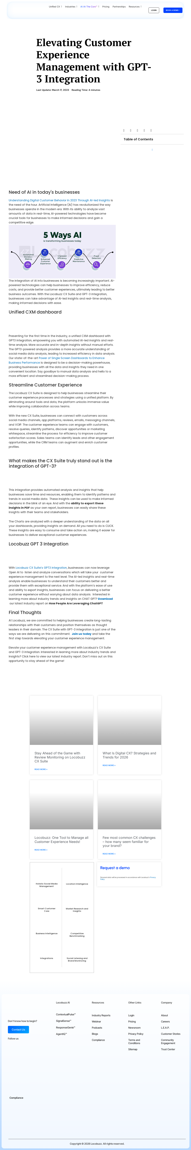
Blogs (95, 1033)
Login (131, 1015)
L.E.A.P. (165, 1027)
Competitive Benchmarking (77, 934)
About (164, 1015)
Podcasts (97, 1027)
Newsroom (134, 1027)
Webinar (96, 1021)
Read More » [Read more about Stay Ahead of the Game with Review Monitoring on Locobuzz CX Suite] (41, 769)
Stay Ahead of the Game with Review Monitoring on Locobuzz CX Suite (60, 757)
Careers (165, 1021)
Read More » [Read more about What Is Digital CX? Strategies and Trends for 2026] (109, 765)
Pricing (132, 1021)
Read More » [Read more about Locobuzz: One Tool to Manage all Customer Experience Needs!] (41, 850)
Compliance (98, 1040)
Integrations (46, 958)
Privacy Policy (135, 1033)
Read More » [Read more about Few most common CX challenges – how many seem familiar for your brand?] (109, 854)
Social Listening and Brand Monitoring (77, 959)
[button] (124, 130)
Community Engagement (168, 1041)
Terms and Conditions (134, 1041)
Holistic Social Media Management (46, 885)
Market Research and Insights (77, 910)
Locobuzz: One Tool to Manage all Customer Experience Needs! (61, 840)
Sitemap (132, 1049)
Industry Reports (101, 1015)
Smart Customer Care (46, 910)
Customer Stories (170, 1033)
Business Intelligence (46, 933)
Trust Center (168, 1049)
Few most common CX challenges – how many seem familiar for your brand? (129, 842)
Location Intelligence (77, 883)
